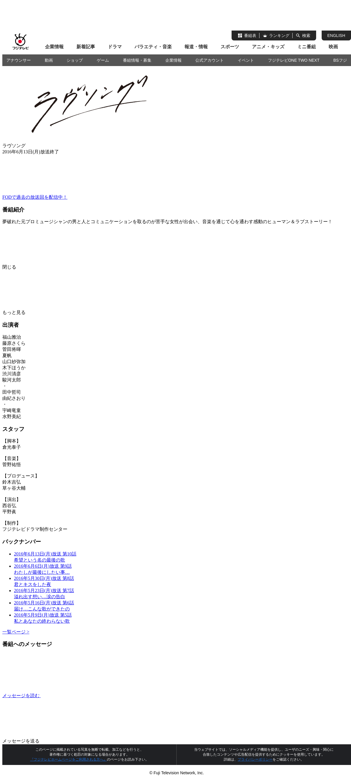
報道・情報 (196, 46)
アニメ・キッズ (268, 46)
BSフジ (340, 60)
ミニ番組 (306, 46)
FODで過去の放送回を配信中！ (34, 197)
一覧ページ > (15, 631)
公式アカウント (209, 60)
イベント (246, 60)
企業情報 (54, 46)
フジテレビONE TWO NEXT (294, 60)
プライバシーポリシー (255, 759)
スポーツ (230, 46)
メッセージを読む (65, 695)
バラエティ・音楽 (153, 46)
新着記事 (85, 46)
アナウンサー (18, 60)
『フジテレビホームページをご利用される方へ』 (68, 759)
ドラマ (115, 46)
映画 (333, 46)
